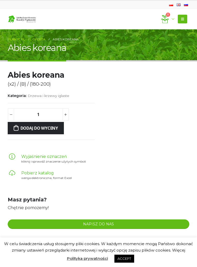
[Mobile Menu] (182, 19)
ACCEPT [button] (124, 258)
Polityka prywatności (87, 258)
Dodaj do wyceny (39, 128)
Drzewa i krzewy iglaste (48, 96)
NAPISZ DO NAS (98, 224)
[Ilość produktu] (38, 114)
